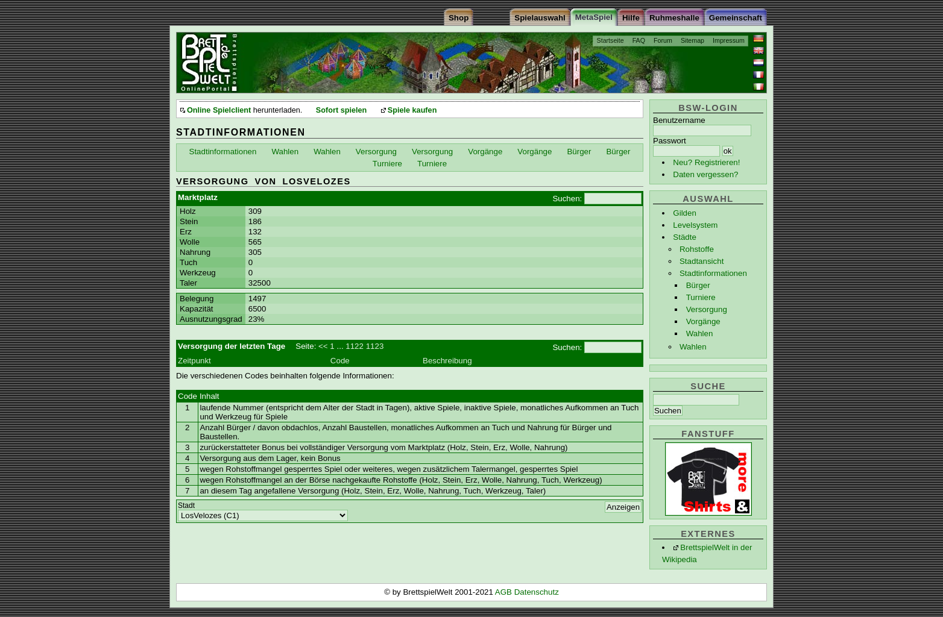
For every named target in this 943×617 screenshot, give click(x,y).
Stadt (186, 505)
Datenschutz (536, 592)
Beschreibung (447, 360)
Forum (663, 40)
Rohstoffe (697, 249)
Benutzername (679, 120)
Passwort (669, 140)
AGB (504, 592)
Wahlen (699, 333)
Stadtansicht (702, 261)
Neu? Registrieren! (706, 162)
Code (340, 360)
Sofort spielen (341, 110)
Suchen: (567, 198)
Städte (684, 237)
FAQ (638, 40)
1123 (375, 346)
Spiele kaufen (412, 110)
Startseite (610, 40)
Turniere (701, 297)
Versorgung (706, 309)
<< (323, 346)
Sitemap (692, 40)
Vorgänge (703, 321)
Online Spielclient (219, 110)
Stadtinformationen (713, 273)
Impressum (729, 40)
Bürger (698, 285)
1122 (354, 346)
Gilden (684, 213)
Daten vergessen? (705, 174)
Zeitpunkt (194, 360)
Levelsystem (695, 225)
